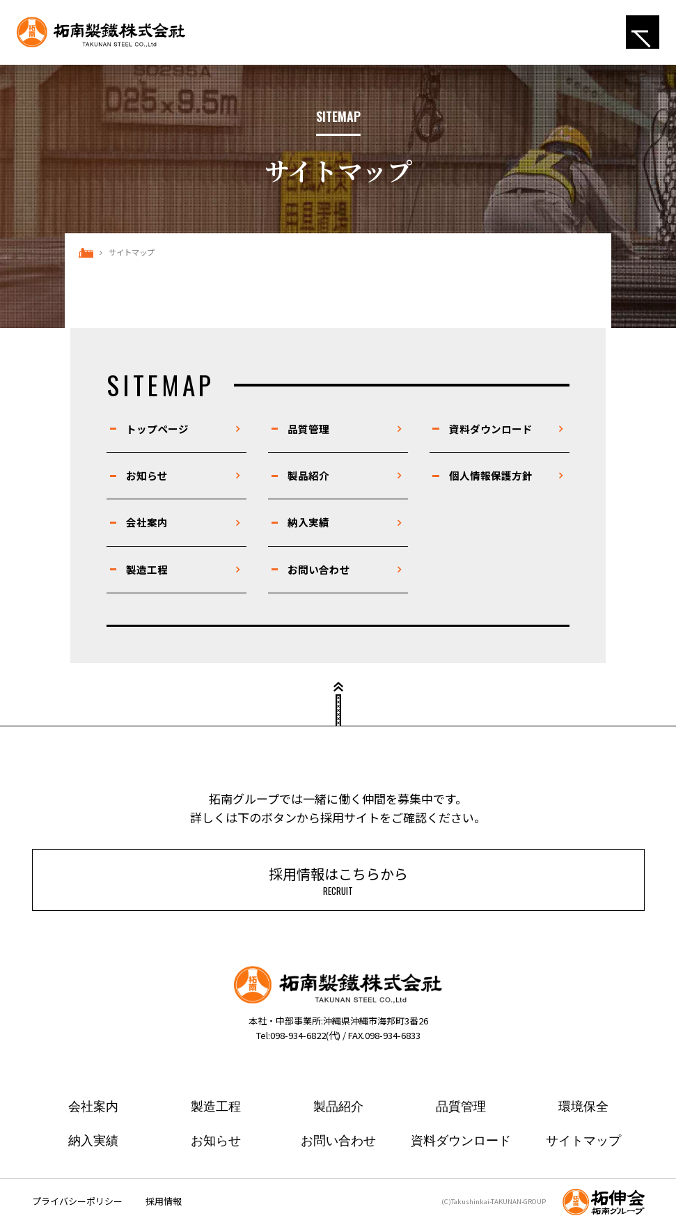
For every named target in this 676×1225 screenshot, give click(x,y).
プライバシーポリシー (77, 1201)
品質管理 (308, 428)
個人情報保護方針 (491, 475)
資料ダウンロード (491, 428)
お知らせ (147, 475)
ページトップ (338, 710)
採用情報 (164, 1201)
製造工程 (147, 569)
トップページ (157, 428)
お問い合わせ (319, 569)
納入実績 (308, 522)
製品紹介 (308, 475)
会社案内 (147, 522)
